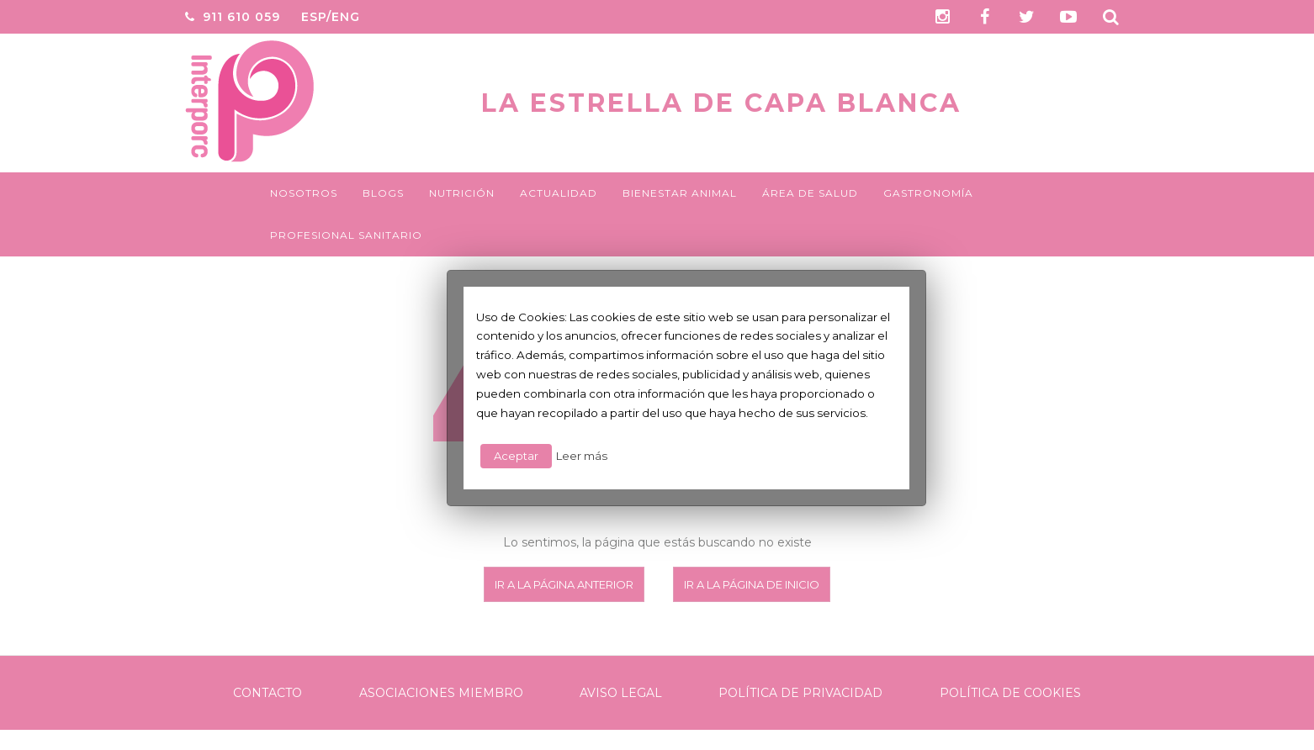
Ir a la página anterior (564, 584)
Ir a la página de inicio (751, 584)
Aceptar (516, 455)
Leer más (581, 455)
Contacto (267, 692)
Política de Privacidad (800, 692)
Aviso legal (621, 692)
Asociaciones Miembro (441, 692)
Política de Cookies (1010, 692)
